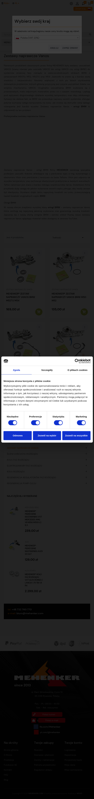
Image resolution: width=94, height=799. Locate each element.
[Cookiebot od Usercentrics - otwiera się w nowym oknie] (76, 361)
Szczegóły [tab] (47, 370)
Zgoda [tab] (16, 370)
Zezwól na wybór (47, 435)
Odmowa (18, 435)
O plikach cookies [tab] (78, 370)
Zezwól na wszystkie (76, 435)
